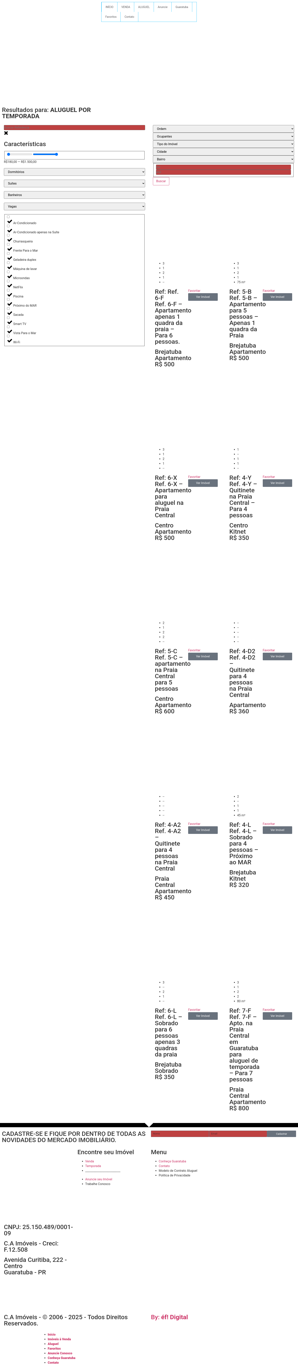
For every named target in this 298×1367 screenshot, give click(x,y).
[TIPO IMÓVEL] (223, 144)
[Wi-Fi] (8, 336)
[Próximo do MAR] (8, 299)
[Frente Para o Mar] (8, 244)
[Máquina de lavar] (8, 262)
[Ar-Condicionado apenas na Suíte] (8, 226)
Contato (129, 16)
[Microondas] (8, 272)
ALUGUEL (144, 7)
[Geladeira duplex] (8, 253)
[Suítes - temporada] (74, 183)
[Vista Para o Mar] (8, 327)
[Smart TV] (8, 317)
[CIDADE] (223, 151)
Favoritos (110, 16)
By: (169, 1317)
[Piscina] (8, 290)
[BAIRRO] (223, 159)
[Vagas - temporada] (74, 206)
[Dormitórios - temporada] (74, 172)
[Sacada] (8, 308)
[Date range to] (223, 172)
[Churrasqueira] (8, 235)
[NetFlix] (8, 281)
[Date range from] (223, 167)
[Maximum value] (45, 154)
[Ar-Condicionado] (8, 217)
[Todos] (223, 136)
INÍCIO (109, 7)
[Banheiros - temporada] (74, 195)
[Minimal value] (19, 154)
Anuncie (163, 7)
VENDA (125, 7)
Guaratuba (181, 7)
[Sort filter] (223, 129)
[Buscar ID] (74, 127)
